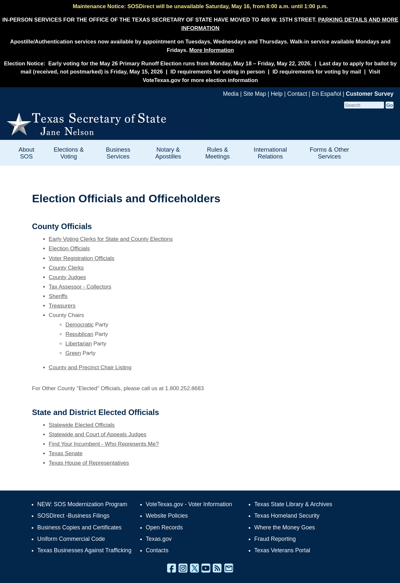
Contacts (157, 550)
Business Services (118, 153)
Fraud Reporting (275, 539)
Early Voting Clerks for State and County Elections (111, 239)
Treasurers (62, 306)
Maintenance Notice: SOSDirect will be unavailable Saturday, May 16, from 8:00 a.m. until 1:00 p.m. (200, 6)
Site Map (254, 94)
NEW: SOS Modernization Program (82, 504)
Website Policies (167, 515)
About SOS (26, 153)
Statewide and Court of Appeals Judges (97, 434)
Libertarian (78, 344)
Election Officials (69, 248)
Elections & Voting (69, 153)
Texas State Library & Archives (293, 504)
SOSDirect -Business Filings (73, 515)
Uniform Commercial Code (71, 539)
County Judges (67, 277)
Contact (297, 94)
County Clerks (66, 268)
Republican (79, 334)
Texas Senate (65, 453)
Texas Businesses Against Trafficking (84, 550)
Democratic (79, 325)
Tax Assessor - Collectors (80, 287)
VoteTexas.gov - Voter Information (189, 504)
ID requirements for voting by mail (317, 72)
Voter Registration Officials (81, 258)
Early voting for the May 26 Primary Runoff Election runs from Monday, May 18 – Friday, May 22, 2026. (180, 63)
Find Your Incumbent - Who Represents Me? (104, 444)
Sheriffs (58, 296)
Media (231, 94)
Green (73, 353)
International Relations (270, 153)
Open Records (164, 527)
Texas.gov (159, 539)
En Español (326, 94)
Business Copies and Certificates (79, 527)
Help (276, 94)
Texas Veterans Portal (282, 550)
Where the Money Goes (284, 527)
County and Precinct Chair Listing (90, 367)
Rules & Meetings (217, 153)
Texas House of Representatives (89, 463)
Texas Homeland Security (286, 515)
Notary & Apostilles (168, 153)
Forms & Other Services (329, 153)
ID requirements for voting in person (218, 72)
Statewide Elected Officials (82, 425)
